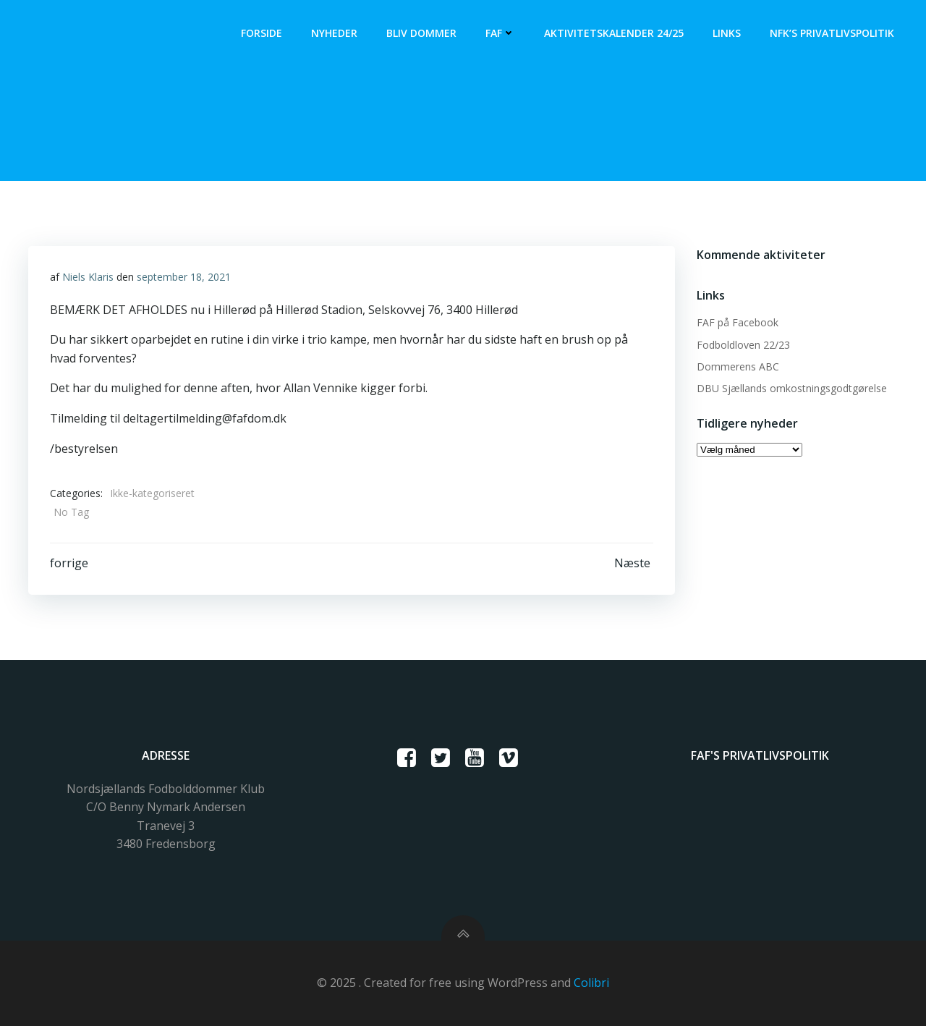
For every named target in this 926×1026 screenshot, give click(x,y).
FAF (500, 33)
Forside (261, 33)
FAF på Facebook (737, 322)
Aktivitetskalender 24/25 (614, 33)
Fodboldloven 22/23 (743, 345)
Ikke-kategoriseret (152, 493)
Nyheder (334, 33)
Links (727, 33)
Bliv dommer (421, 33)
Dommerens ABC (738, 366)
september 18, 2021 (184, 277)
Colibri (591, 983)
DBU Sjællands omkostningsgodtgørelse (792, 388)
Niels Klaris (88, 277)
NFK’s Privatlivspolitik (832, 33)
